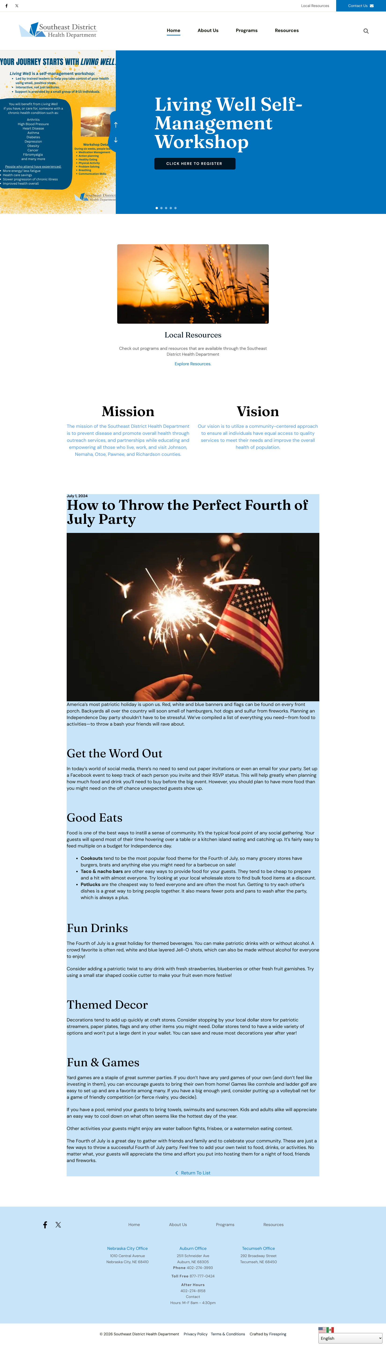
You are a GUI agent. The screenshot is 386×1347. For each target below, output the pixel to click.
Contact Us (361, 5)
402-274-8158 (192, 1290)
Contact (193, 1296)
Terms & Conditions (228, 1334)
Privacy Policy (196, 1334)
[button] (366, 31)
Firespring (277, 1334)
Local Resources (315, 5)
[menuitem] (173, 30)
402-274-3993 (200, 1267)
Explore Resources (193, 364)
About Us (208, 31)
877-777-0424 (202, 1276)
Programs (247, 31)
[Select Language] (350, 1338)
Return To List (195, 1173)
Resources (287, 31)
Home (173, 31)
